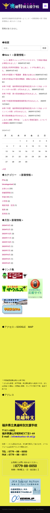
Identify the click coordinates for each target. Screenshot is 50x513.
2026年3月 (6, 225)
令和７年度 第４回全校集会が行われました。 (20, 94)
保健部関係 (6, 193)
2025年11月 (6, 238)
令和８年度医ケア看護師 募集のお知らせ (18, 75)
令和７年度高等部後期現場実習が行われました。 (21, 101)
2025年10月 (6, 242)
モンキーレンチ (21, 509)
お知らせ (5, 189)
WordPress (40, 509)
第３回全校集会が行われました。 (15, 116)
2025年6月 (6, 255)
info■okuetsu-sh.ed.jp (23, 436)
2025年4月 (6, 263)
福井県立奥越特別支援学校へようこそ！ (16, 18)
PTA (3, 180)
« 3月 (4, 169)
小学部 (4, 201)
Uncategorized (7, 184)
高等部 (4, 214)
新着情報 (35, 18)
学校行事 (5, 197)
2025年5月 (6, 259)
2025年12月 (6, 234)
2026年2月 (6, 229)
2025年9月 (6, 246)
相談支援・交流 (8, 205)
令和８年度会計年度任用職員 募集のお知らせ (20, 79)
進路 (3, 210)
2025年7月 (6, 250)
